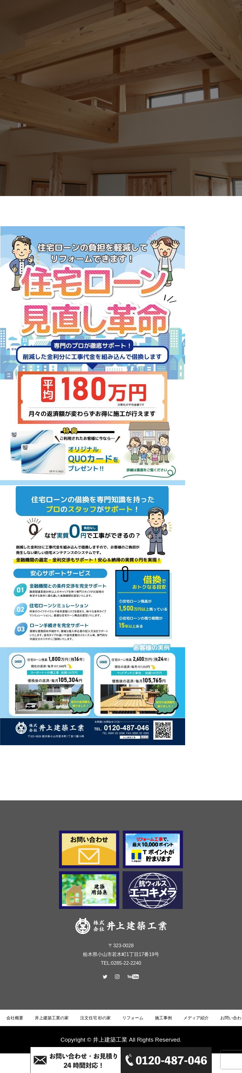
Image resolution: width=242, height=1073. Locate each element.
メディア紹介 (196, 1017)
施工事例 (163, 1017)
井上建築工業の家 (52, 1017)
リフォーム (132, 1017)
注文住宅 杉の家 (95, 1017)
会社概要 (14, 1017)
